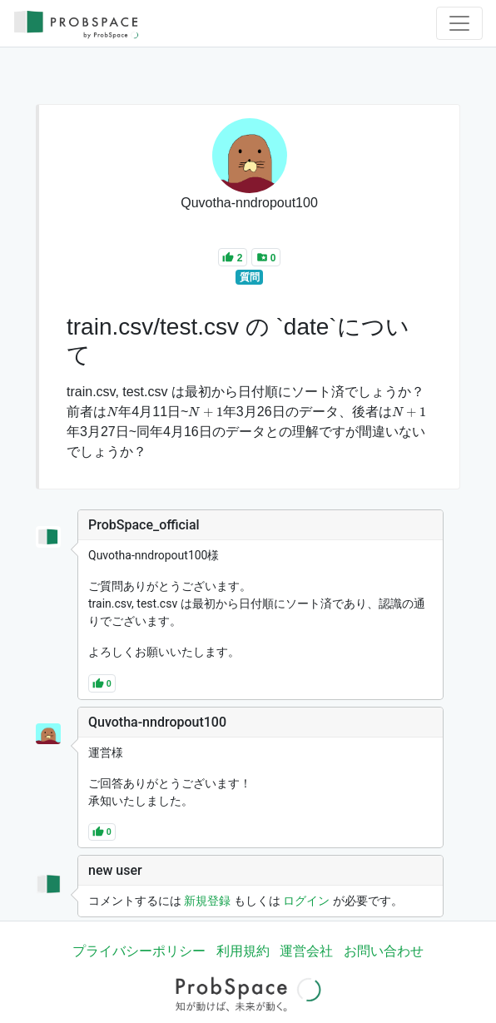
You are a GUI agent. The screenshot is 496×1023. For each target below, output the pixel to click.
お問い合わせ (384, 951)
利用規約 (243, 951)
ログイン (306, 900)
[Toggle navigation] (459, 23)
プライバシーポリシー (139, 951)
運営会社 (306, 951)
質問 (250, 277)
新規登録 (207, 900)
